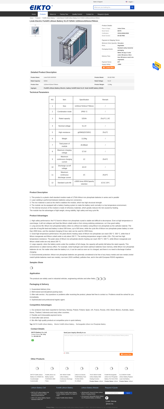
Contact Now (105, 67)
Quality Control (77, 14)
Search (132, 7)
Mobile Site (109, 404)
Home (34, 14)
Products (43, 14)
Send (128, 393)
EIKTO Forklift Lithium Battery (42, 324)
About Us (53, 14)
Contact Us (89, 14)
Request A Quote (103, 14)
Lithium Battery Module (90, 388)
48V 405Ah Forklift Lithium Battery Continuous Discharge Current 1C (66, 378)
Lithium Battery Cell (38, 388)
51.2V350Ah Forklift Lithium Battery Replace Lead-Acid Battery (126, 377)
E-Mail (108, 401)
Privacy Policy (50, 407)
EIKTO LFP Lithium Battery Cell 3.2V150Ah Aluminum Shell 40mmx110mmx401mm (40, 394)
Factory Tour (64, 14)
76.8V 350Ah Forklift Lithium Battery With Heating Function (95, 377)
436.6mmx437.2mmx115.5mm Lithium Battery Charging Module (92, 393)
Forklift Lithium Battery (48, 18)
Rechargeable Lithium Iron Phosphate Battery (91, 324)
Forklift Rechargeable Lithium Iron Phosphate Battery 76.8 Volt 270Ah (111, 377)
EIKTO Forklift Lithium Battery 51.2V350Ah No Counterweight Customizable (37, 378)
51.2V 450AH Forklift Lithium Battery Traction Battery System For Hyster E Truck (66, 394)
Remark (105, 100)
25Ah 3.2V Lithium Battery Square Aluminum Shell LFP (40, 398)
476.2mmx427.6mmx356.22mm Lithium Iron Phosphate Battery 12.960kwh (92, 397)
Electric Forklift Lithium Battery (64, 324)
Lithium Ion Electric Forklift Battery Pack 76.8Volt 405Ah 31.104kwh (80, 378)
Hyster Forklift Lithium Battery (64, 398)
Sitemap (113, 401)
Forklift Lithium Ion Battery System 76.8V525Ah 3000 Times (50, 378)
